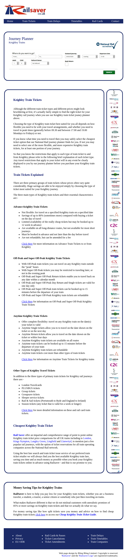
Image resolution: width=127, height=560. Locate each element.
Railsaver (66, 555)
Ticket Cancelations (55, 538)
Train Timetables (99, 538)
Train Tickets (28, 21)
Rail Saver (19, 435)
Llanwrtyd (66, 441)
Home (10, 21)
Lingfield (51, 441)
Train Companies (99, 541)
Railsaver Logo (86, 555)
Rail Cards (97, 21)
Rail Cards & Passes (55, 535)
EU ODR (20, 541)
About (18, 535)
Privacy (19, 538)
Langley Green (38, 441)
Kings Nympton (21, 441)
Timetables (76, 21)
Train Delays (53, 21)
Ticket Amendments (55, 541)
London (87, 438)
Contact (115, 21)
